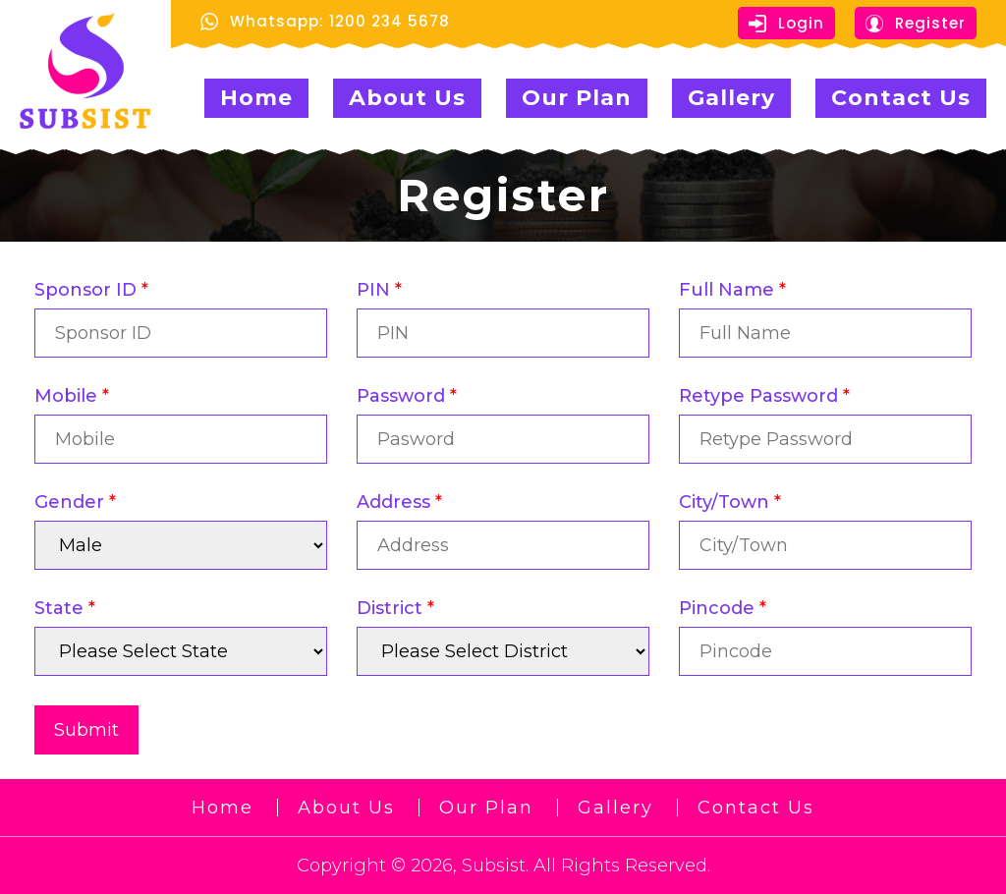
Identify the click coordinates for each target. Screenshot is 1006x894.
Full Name (732, 290)
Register (916, 23)
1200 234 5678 (389, 21)
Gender (75, 502)
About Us (407, 97)
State (64, 608)
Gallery (731, 97)
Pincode (722, 608)
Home (256, 97)
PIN (379, 290)
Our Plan (577, 97)
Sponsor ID (91, 290)
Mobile (71, 396)
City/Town (730, 502)
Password (407, 396)
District (395, 608)
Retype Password (764, 396)
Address (399, 502)
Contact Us (901, 97)
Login (786, 23)
